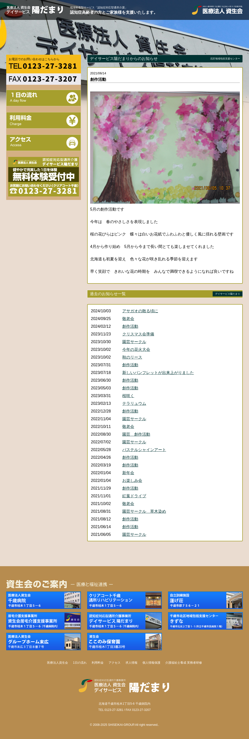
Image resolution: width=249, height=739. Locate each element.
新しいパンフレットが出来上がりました (158, 372)
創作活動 (130, 326)
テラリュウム (134, 403)
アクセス (115, 662)
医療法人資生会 (57, 662)
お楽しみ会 (132, 480)
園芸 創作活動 (136, 434)
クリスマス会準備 (138, 334)
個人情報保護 (151, 662)
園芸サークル (134, 342)
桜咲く (128, 396)
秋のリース (132, 357)
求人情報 (131, 662)
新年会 (128, 473)
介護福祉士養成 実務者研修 (183, 662)
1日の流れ (80, 662)
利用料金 (98, 662)
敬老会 (128, 319)
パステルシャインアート (144, 450)
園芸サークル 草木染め (144, 511)
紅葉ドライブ (134, 496)
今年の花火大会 (136, 349)
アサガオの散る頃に (140, 311)
